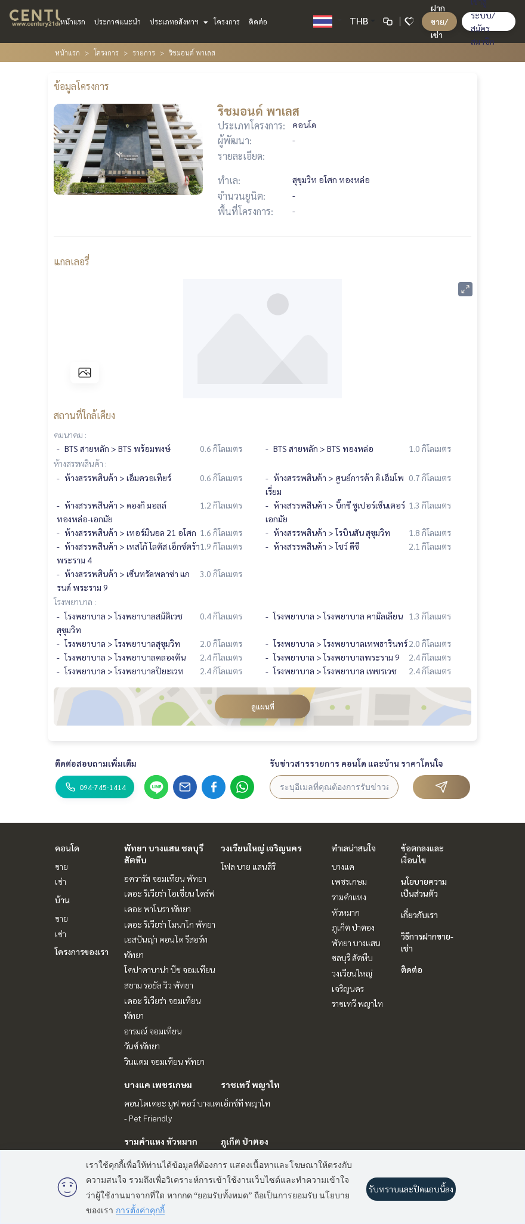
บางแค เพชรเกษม (158, 1084)
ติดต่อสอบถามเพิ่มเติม (96, 763)
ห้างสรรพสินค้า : (80, 463)
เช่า (60, 881)
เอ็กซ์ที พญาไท (245, 1103)
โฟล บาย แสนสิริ (248, 866)
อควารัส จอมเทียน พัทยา (165, 878)
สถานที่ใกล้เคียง (84, 415)
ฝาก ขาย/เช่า (439, 21)
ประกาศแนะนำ (117, 21)
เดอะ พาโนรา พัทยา (157, 908)
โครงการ (227, 21)
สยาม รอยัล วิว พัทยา (158, 985)
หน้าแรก (72, 21)
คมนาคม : (70, 434)
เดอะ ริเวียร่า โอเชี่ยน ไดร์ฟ (169, 893)
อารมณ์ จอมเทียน (153, 1030)
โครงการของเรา (82, 951)
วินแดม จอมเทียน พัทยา (164, 1061)
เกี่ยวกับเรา (419, 914)
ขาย (61, 866)
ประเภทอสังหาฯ (177, 21)
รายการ (143, 52)
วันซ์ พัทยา (142, 1045)
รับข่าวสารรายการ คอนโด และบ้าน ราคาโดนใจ (356, 763)
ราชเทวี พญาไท (250, 1084)
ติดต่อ (258, 21)
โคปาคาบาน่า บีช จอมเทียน (169, 969)
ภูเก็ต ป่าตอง (244, 1141)
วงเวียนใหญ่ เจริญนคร (261, 847)
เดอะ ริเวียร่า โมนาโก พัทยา (169, 924)
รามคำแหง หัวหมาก (160, 1141)
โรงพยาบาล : (75, 601)
